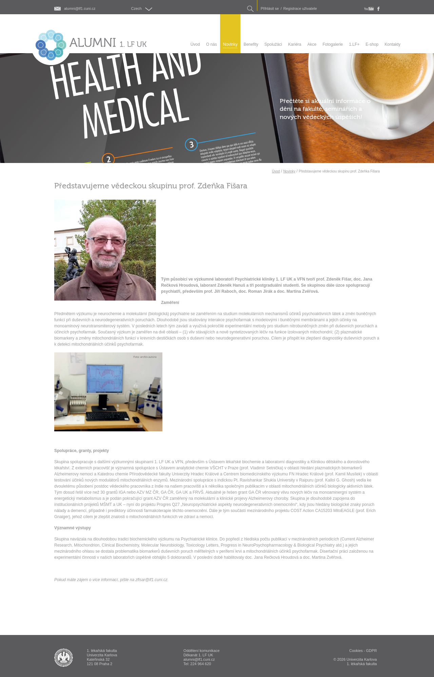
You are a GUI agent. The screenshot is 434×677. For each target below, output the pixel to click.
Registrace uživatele (300, 9)
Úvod (276, 171)
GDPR (371, 651)
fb (378, 9)
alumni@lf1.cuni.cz (79, 9)
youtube (369, 9)
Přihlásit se (270, 9)
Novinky (289, 171)
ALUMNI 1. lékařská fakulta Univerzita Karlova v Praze (63, 658)
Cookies (356, 651)
